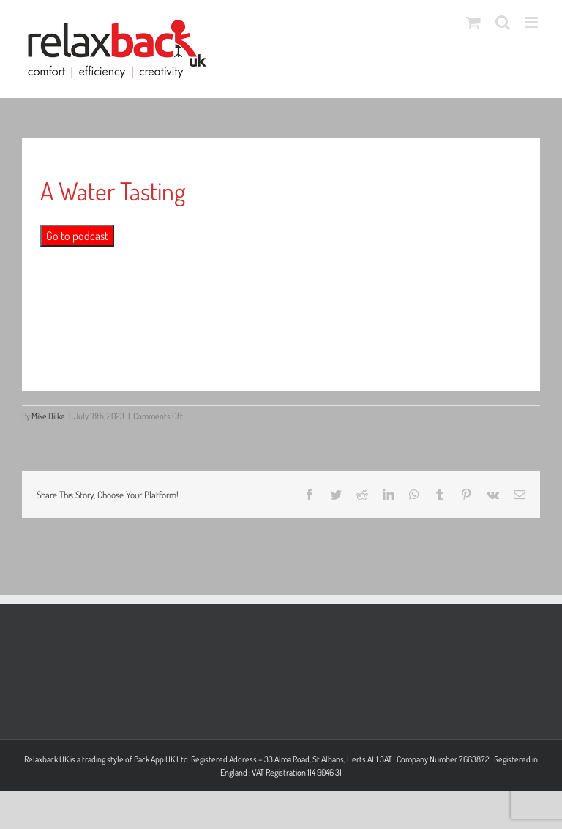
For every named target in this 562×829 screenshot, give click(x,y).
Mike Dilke (48, 415)
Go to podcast (77, 235)
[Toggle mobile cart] (473, 22)
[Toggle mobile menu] (532, 22)
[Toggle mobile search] (502, 22)
